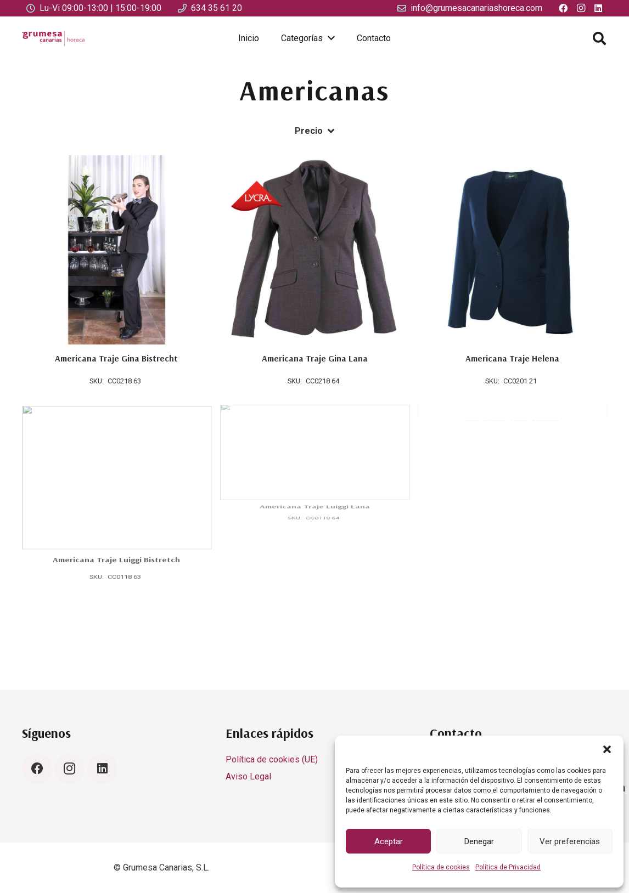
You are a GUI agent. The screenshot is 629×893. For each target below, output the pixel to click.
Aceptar (388, 841)
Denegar (479, 841)
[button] (607, 749)
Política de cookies (441, 867)
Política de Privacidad (508, 867)
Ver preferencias (570, 841)
